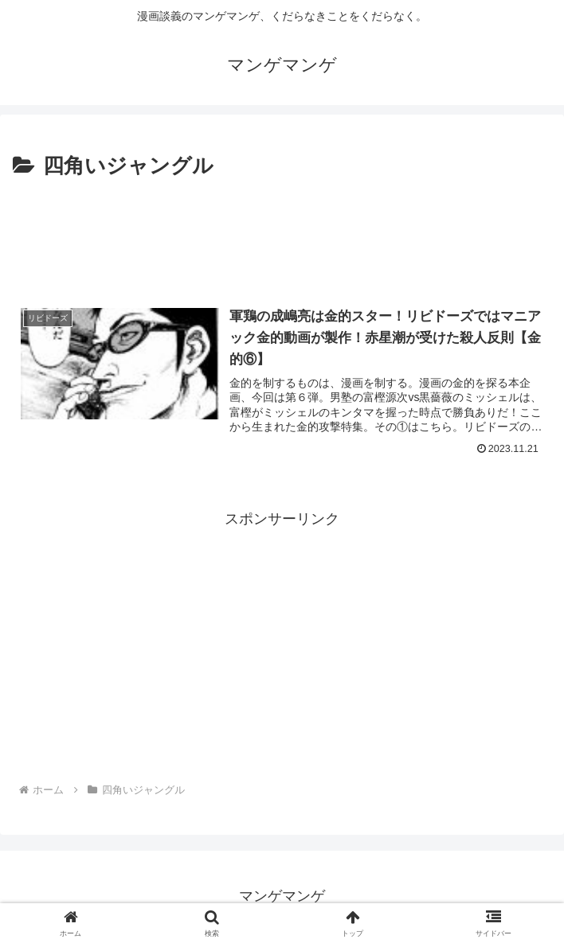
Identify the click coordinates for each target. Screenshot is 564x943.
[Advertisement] (282, 231)
